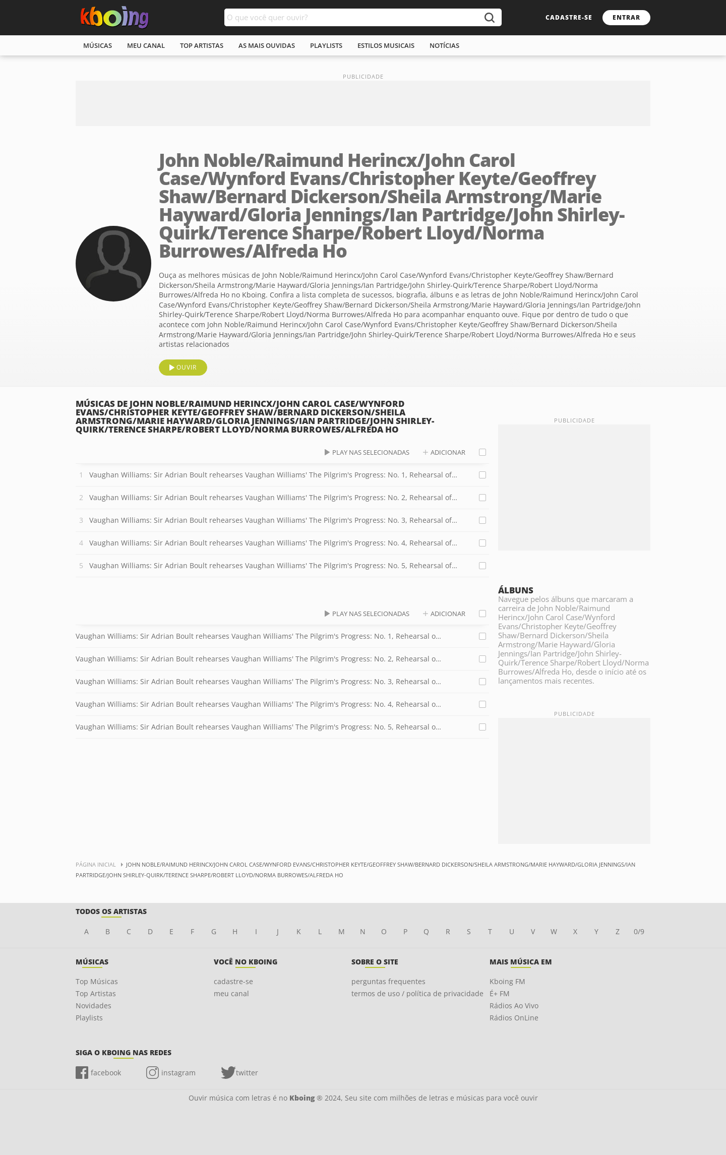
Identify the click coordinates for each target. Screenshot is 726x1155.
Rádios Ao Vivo (514, 1005)
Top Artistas (96, 993)
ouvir (186, 367)
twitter (247, 1072)
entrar (626, 17)
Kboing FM (507, 981)
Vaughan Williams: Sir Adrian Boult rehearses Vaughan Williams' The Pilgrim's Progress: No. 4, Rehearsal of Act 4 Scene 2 (273, 543)
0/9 (639, 931)
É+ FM (500, 993)
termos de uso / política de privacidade (417, 993)
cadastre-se (569, 17)
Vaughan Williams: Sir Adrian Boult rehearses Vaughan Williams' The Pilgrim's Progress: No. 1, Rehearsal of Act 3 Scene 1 (273, 474)
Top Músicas (97, 981)
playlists (326, 45)
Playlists (89, 1017)
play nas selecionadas (370, 452)
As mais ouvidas (266, 45)
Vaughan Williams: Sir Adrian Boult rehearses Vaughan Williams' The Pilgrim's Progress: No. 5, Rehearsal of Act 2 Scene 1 (273, 565)
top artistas (201, 45)
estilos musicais (385, 45)
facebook (106, 1072)
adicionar (448, 452)
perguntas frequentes (388, 981)
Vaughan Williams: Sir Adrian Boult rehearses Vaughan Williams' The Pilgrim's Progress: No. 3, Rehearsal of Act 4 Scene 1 (273, 520)
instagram (178, 1072)
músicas (97, 45)
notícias (444, 45)
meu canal (146, 45)
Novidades (93, 1005)
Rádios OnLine (514, 1017)
